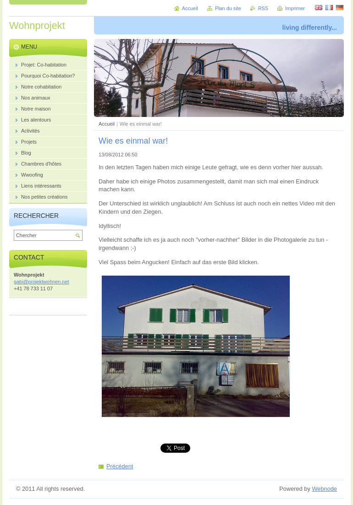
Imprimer (295, 8)
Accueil (107, 124)
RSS (263, 8)
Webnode (324, 488)
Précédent (119, 466)
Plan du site (228, 8)
